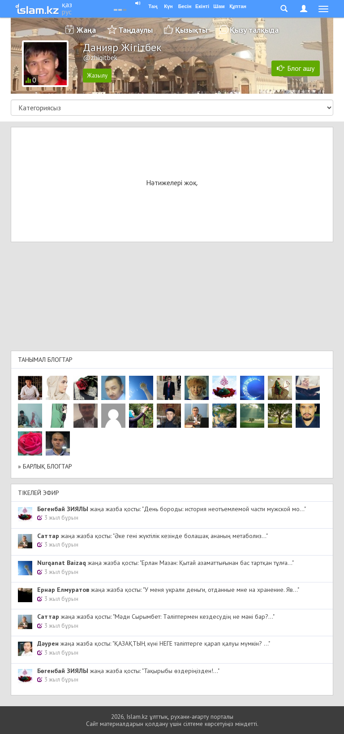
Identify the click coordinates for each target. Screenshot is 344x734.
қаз (67, 4)
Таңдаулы (135, 30)
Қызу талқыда (254, 30)
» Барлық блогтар (45, 466)
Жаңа (86, 30)
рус (67, 11)
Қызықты (191, 30)
